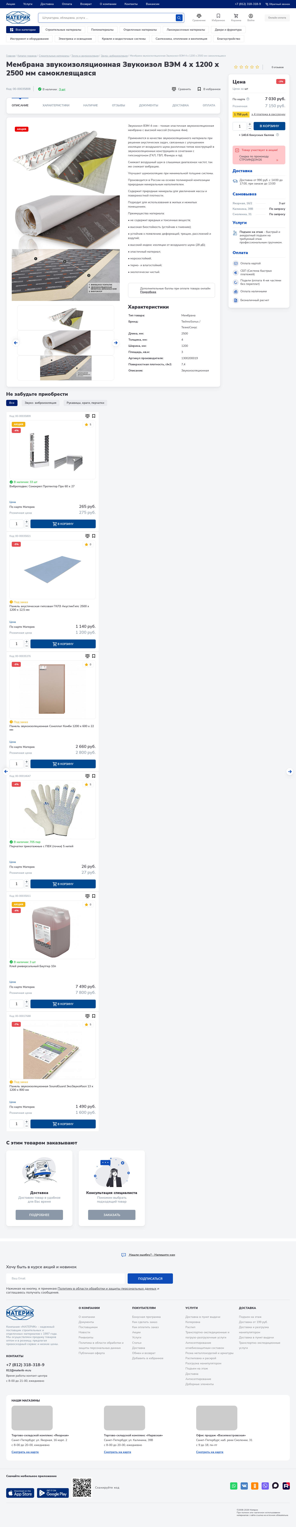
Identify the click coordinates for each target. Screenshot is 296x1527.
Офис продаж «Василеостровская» (221, 1435)
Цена (12, 502)
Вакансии (152, 4)
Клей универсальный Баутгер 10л (32, 968)
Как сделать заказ (144, 1322)
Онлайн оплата (277, 17)
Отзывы (118, 105)
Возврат (86, 4)
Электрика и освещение (75, 39)
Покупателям (144, 1308)
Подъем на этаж (196, 1368)
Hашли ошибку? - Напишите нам (148, 1255)
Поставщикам (88, 1327)
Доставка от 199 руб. (253, 1322)
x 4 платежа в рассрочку (268, 114)
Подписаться (150, 1278)
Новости (84, 1332)
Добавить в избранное (147, 1358)
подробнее (39, 1217)
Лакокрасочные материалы (186, 30)
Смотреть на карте (25, 1452)
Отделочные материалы (140, 30)
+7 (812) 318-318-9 (248, 4)
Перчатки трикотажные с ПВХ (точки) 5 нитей (41, 847)
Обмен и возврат (143, 1353)
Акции (10, 4)
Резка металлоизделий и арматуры (209, 1353)
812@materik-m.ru (18, 1370)
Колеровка (192, 1322)
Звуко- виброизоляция (114, 55)
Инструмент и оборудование (29, 39)
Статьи (136, 1343)
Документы (148, 105)
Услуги (27, 4)
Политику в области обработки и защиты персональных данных (107, 1288)
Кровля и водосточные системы (124, 39)
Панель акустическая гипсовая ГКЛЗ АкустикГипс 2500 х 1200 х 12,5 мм (49, 608)
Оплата (67, 4)
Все (11, 403)
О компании (108, 4)
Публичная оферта (92, 1353)
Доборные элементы (199, 1384)
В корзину (269, 126)
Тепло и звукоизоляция (85, 55)
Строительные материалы (63, 30)
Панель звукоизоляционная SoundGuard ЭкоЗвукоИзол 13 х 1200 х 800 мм (51, 1089)
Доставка (47, 4)
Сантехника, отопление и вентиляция (181, 39)
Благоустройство (228, 39)
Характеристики (56, 105)
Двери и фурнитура (228, 30)
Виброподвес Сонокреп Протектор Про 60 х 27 (42, 486)
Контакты (131, 4)
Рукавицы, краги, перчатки (85, 403)
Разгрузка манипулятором (203, 1363)
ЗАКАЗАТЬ (112, 1217)
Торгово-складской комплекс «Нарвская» (133, 1435)
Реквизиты (86, 1337)
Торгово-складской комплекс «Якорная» (40, 1435)
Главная (10, 55)
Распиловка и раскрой (200, 1358)
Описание (20, 105)
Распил (190, 1327)
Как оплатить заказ (145, 1327)
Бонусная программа (146, 1317)
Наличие (90, 105)
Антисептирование (198, 1379)
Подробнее (148, 292)
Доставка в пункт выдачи (202, 1317)
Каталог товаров (27, 55)
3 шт (62, 89)
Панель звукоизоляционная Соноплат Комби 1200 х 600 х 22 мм (51, 728)
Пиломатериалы (102, 30)
